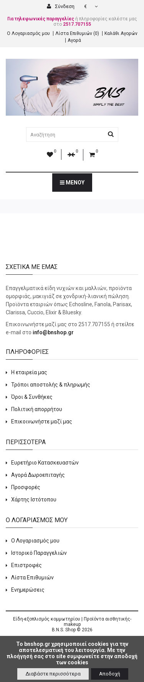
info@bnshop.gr (53, 332)
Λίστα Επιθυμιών (32, 577)
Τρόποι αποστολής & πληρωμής (50, 385)
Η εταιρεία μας (29, 372)
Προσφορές (25, 487)
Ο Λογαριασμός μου (28, 33)
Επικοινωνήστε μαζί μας (41, 421)
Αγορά (74, 40)
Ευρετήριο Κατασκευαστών (45, 463)
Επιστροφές (26, 565)
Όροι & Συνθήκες (32, 397)
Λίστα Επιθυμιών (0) (77, 33)
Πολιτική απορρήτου (36, 409)
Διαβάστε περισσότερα (53, 674)
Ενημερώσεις (28, 590)
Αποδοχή (109, 674)
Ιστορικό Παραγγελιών (39, 553)
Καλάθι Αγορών (120, 33)
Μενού (72, 182)
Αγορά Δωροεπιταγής (38, 475)
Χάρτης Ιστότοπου (33, 499)
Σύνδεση (60, 6)
